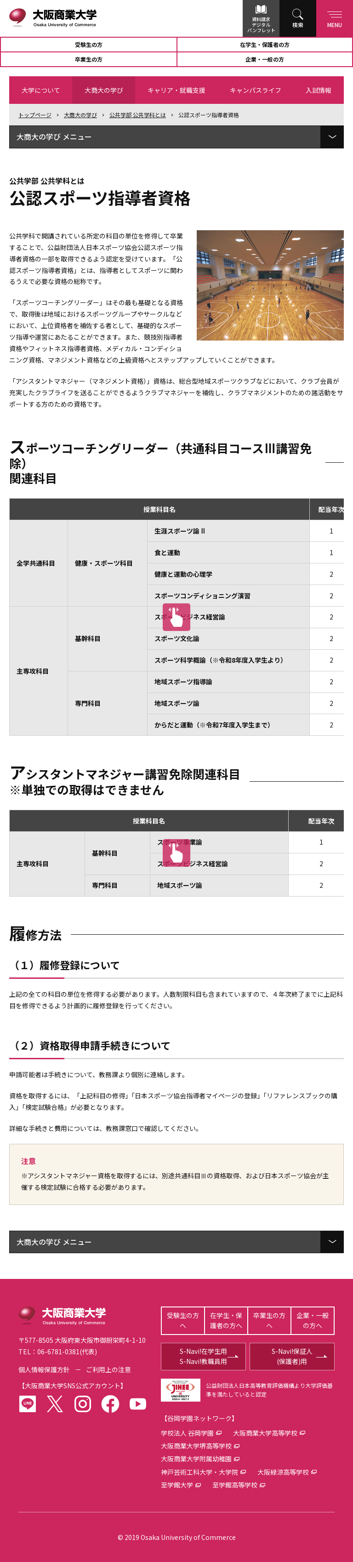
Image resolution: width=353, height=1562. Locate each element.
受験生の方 (88, 44)
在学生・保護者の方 (265, 44)
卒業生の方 (88, 59)
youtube (138, 1404)
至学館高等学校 (234, 1484)
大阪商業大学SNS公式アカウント (72, 1385)
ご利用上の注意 (108, 1369)
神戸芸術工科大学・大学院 (199, 1472)
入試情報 (318, 90)
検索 (297, 24)
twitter (55, 1404)
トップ (34, 115)
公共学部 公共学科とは (137, 115)
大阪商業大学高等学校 (265, 1432)
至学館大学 (177, 1484)
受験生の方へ (183, 1320)
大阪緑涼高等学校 (283, 1472)
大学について (41, 90)
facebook (110, 1404)
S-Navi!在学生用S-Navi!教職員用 (203, 1356)
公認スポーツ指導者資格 (208, 115)
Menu (334, 17)
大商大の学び (104, 90)
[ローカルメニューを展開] (331, 137)
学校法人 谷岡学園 (187, 1432)
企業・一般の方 (264, 59)
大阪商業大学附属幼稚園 (196, 1458)
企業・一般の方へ (312, 1320)
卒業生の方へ (269, 1320)
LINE (27, 1404)
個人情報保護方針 (44, 1369)
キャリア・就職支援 (176, 90)
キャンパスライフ (255, 90)
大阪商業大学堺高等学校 (196, 1445)
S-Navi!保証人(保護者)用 (292, 1356)
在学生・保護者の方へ (226, 1320)
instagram (83, 1404)
